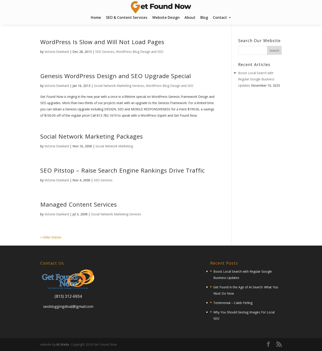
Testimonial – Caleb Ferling (232, 303)
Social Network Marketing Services (119, 85)
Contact (220, 18)
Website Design (166, 18)
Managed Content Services (78, 204)
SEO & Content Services (126, 18)
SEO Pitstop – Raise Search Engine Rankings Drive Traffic (122, 170)
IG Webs (62, 344)
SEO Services (104, 51)
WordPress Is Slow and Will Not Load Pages (102, 42)
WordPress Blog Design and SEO (139, 51)
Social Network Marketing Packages (91, 136)
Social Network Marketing (114, 146)
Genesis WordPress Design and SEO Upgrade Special (115, 76)
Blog (204, 18)
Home (96, 18)
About (189, 18)
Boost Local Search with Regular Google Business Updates (256, 79)
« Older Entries (50, 237)
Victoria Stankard (56, 51)
